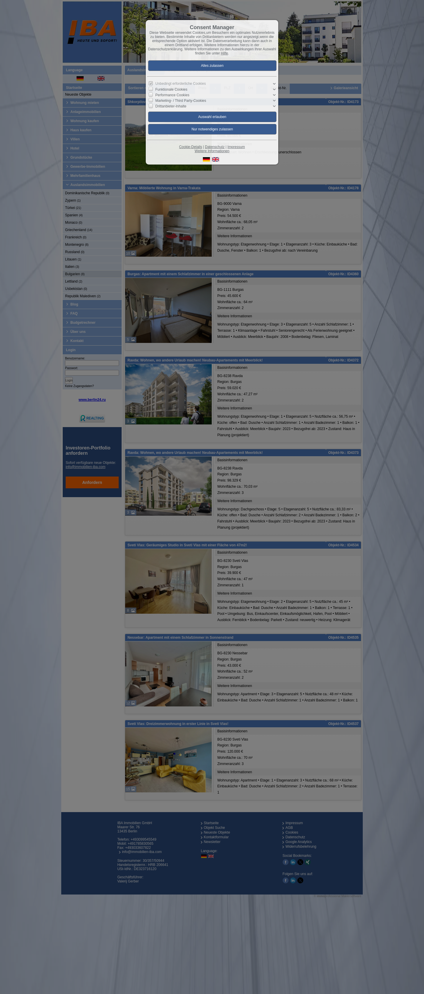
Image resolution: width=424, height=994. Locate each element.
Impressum (236, 147)
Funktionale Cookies (171, 89)
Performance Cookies (172, 95)
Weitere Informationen (212, 151)
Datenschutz (215, 147)
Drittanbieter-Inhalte (170, 106)
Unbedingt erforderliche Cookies (180, 84)
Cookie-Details (190, 147)
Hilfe (224, 53)
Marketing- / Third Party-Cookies (180, 101)
